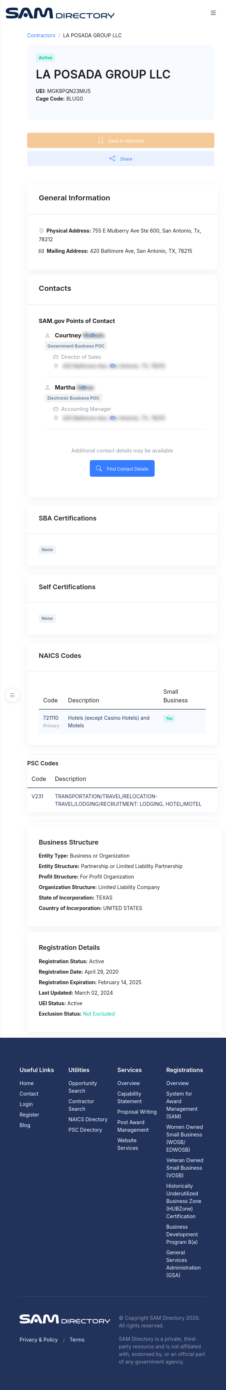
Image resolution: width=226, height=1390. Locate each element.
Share (120, 158)
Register (29, 1114)
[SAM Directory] (60, 12)
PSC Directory (85, 1130)
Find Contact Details (122, 468)
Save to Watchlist (121, 140)
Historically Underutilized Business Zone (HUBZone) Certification (183, 1201)
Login (26, 1104)
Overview (128, 1083)
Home (27, 1083)
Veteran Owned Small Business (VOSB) (184, 1167)
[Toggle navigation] (213, 13)
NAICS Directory (88, 1119)
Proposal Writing (137, 1112)
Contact (29, 1094)
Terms (77, 1339)
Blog (25, 1125)
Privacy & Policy (39, 1339)
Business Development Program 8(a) (182, 1234)
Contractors (41, 35)
